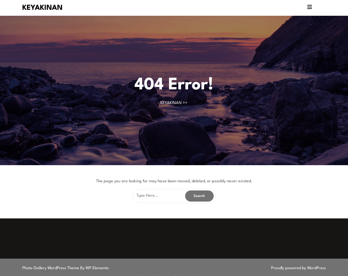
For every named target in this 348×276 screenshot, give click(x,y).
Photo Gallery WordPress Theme (51, 268)
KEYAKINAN (42, 7)
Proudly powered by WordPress (298, 268)
